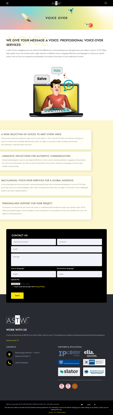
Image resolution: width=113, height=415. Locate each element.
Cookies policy (61, 412)
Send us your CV (12, 340)
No (55, 412)
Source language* (17, 268)
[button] (106, 3)
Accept (51, 412)
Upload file (15, 279)
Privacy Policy (39, 286)
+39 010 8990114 (21, 362)
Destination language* (65, 268)
